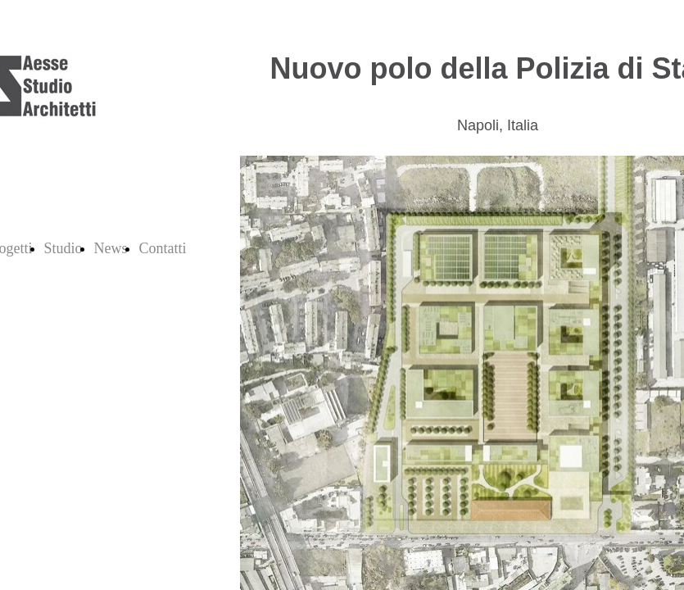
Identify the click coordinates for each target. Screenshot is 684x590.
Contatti (163, 248)
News (111, 248)
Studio (63, 248)
